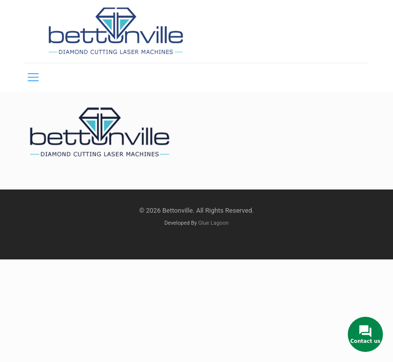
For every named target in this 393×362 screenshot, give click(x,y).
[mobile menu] (33, 77)
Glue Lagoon (214, 223)
